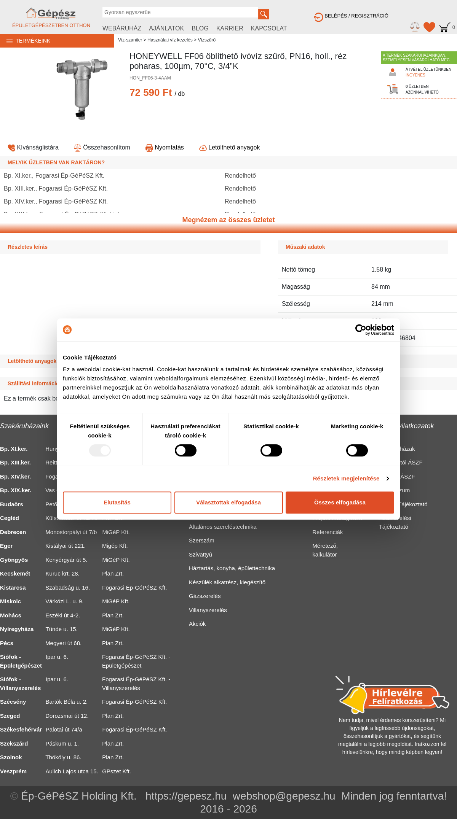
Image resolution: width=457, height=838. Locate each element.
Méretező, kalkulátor (325, 550)
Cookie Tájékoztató (403, 504)
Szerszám (201, 540)
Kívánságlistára (33, 147)
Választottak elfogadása (228, 502)
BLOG (200, 28)
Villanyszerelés (208, 610)
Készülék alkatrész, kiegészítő (227, 582)
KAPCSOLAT (269, 28)
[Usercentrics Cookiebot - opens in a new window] (361, 330)
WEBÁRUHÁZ (121, 28)
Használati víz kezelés (170, 40)
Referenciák (327, 532)
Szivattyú (200, 554)
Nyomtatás (164, 147)
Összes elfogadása (340, 502)
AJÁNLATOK (166, 28)
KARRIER (229, 28)
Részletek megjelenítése (346, 478)
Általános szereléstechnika (223, 526)
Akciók (197, 623)
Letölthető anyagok (229, 147)
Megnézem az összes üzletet (228, 220)
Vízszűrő (207, 40)
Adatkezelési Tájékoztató (395, 522)
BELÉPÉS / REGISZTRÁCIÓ (351, 16)
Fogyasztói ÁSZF (401, 462)
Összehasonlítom (102, 147)
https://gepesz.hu (186, 796)
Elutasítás (117, 502)
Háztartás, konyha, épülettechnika (232, 568)
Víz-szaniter (130, 40)
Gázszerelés (205, 596)
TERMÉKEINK (25, 41)
